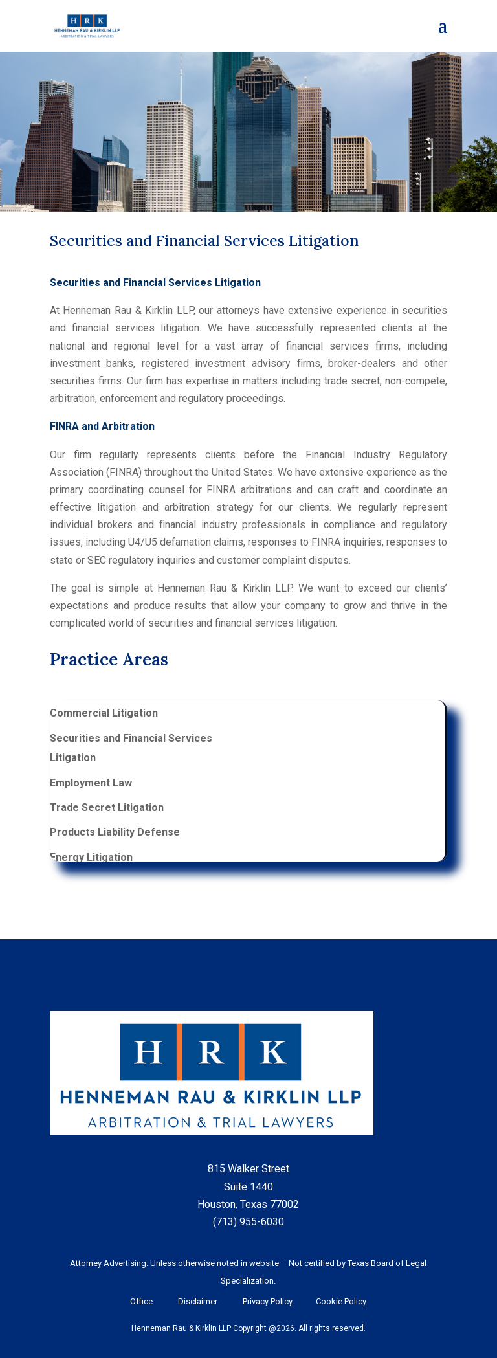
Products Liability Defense (115, 832)
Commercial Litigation (104, 713)
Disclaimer (197, 1301)
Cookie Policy (339, 1301)
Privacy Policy (267, 1301)
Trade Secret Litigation (107, 807)
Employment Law (91, 783)
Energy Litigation (91, 857)
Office (141, 1301)
